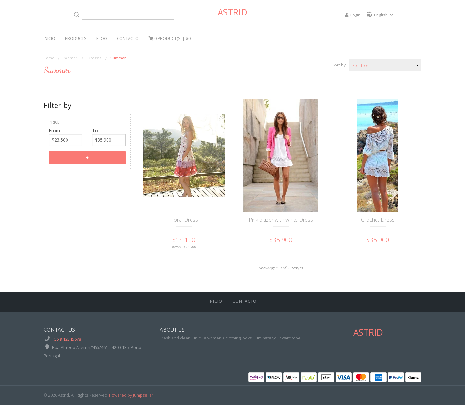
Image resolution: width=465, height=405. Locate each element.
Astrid (232, 12)
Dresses (94, 58)
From (54, 130)
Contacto (128, 38)
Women (71, 58)
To (95, 130)
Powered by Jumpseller (131, 395)
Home (49, 58)
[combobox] (122, 14)
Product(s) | (169, 38)
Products (76, 38)
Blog (101, 38)
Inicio (49, 38)
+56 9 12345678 (66, 339)
